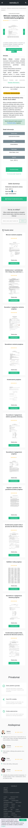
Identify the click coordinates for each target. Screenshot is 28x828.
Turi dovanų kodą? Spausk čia (14, 174)
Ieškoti (22, 221)
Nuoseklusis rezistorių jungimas (14, 344)
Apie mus (6, 787)
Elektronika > (4, 8)
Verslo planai (14, 814)
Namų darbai (18, 802)
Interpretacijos (12, 798)
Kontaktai (6, 791)
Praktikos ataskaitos (8, 811)
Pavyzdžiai (6, 804)
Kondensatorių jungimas (14, 379)
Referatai (6, 809)
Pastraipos (6, 813)
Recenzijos (6, 805)
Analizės (5, 796)
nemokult (13, 2)
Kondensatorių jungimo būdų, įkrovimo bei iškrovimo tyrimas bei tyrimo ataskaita (14, 634)
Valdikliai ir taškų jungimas (14, 562)
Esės (5, 798)
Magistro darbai (7, 816)
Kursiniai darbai (15, 800)
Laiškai (17, 809)
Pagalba (5, 789)
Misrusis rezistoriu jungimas (14, 234)
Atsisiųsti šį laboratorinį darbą (15, 50)
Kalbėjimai (6, 814)
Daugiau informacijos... (14, 82)
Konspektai (6, 800)
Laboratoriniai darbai (14, 136)
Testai (19, 805)
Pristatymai (17, 811)
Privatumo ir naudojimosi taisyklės (11, 792)
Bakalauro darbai (17, 816)
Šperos (13, 805)
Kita (11, 809)
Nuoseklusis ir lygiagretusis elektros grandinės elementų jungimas (14, 416)
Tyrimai (5, 807)
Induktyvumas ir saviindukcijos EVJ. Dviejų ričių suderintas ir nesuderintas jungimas (14, 271)
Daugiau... (3, 826)
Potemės (13, 813)
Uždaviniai (12, 807)
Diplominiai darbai (14, 796)
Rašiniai (13, 804)
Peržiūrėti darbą (14, 169)
